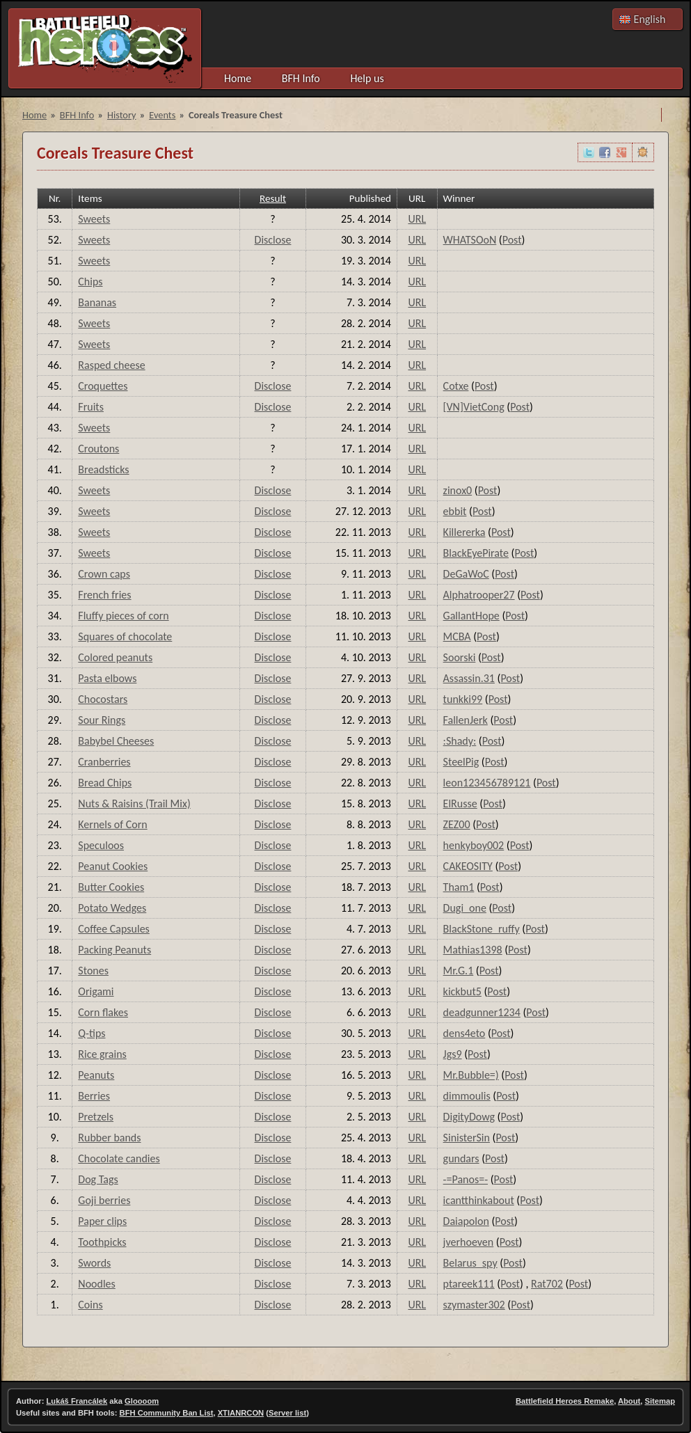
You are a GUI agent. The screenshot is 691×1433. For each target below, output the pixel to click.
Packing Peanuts (114, 949)
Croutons (98, 448)
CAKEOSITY (468, 866)
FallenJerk (465, 720)
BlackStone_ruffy (481, 928)
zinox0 (457, 490)
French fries (104, 594)
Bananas (97, 302)
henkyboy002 (474, 845)
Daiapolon (466, 1221)
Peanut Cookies (113, 866)
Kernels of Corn (112, 824)
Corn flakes (103, 1012)
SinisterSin (466, 1137)
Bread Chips (105, 782)
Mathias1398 (472, 949)
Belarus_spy (470, 1262)
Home (237, 78)
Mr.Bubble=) (471, 1075)
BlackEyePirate (476, 553)
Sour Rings (101, 720)
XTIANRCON (241, 1413)
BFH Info (301, 78)
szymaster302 (474, 1304)
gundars (461, 1158)
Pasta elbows (107, 678)
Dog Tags (98, 1179)
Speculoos (101, 845)
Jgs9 (452, 1054)
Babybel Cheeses (116, 740)
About (629, 1401)
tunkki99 (463, 699)
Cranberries (104, 761)
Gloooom (142, 1401)
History (121, 115)
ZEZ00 (456, 824)
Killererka (464, 532)
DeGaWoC (466, 573)
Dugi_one (464, 908)
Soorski (459, 657)
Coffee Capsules (114, 928)
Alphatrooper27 (479, 594)
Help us (366, 78)
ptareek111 (469, 1283)
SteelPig (461, 761)
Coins (90, 1304)
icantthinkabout (478, 1200)
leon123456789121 (487, 782)
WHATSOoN (470, 239)
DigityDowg (469, 1116)
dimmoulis (467, 1095)
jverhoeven (468, 1242)
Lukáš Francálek (77, 1401)
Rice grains (102, 1054)
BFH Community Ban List (167, 1413)
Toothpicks (102, 1242)
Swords (94, 1262)
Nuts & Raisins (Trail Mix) (134, 803)
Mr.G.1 (458, 970)
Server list (287, 1413)
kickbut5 (462, 991)
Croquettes (102, 386)
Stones (93, 970)
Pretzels (95, 1116)
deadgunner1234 (482, 1012)
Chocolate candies (118, 1158)
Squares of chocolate (125, 636)
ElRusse (460, 803)
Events (162, 115)
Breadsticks (103, 469)
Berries (94, 1095)
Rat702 (547, 1283)
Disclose (273, 239)
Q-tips (91, 1033)
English (650, 19)
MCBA (457, 636)
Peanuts (96, 1075)
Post (512, 239)
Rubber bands (109, 1137)
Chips (90, 281)
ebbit (455, 511)
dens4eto (464, 1033)
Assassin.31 (469, 678)
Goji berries (104, 1200)
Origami (95, 991)
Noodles (97, 1283)
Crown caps (104, 573)
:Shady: (460, 740)
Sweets (94, 218)
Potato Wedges (112, 908)
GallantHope (471, 615)
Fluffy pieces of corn (123, 615)
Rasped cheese (111, 365)
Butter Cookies (111, 887)
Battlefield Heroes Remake (565, 1401)
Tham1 (459, 887)
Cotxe (456, 386)
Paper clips (102, 1221)
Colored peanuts (115, 657)
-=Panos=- (465, 1179)
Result (273, 198)
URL (417, 218)
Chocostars (102, 699)
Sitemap (659, 1401)
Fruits (91, 406)
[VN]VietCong (474, 406)
